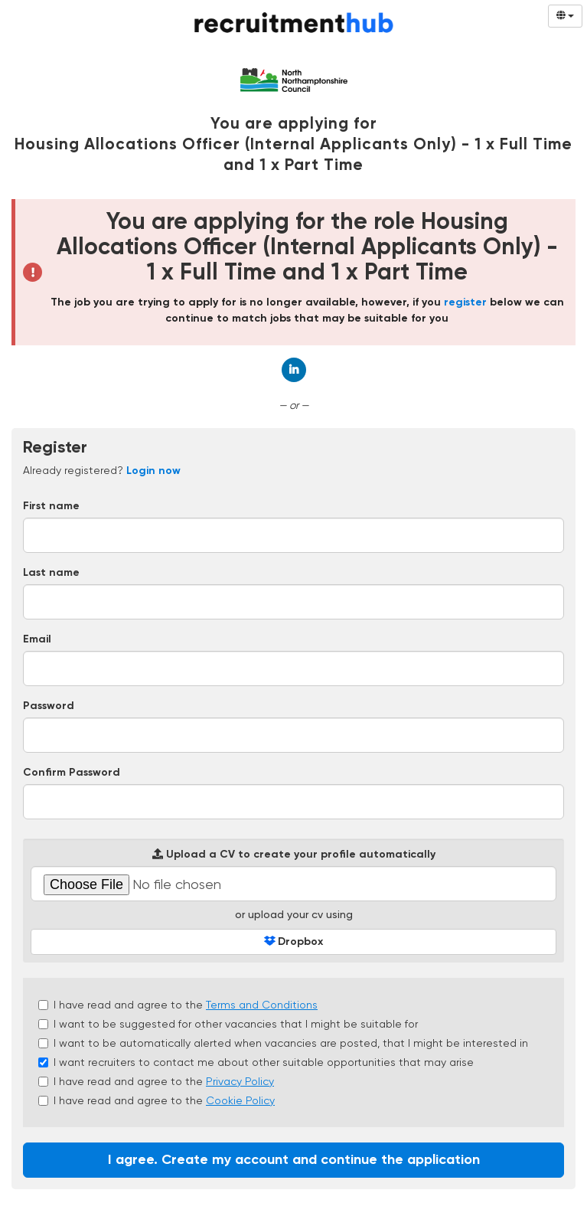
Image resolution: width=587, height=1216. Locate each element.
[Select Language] (565, 16)
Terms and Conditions (262, 1005)
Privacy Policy (240, 1081)
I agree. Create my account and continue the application (294, 1160)
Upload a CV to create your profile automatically (293, 854)
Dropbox (293, 941)
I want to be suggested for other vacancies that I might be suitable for (228, 1024)
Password (48, 706)
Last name (51, 572)
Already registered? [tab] (102, 470)
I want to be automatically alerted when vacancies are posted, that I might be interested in (283, 1043)
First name (51, 506)
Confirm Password (71, 772)
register (465, 302)
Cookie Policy (240, 1100)
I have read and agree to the (178, 1005)
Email (37, 639)
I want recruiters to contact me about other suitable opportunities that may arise (256, 1062)
